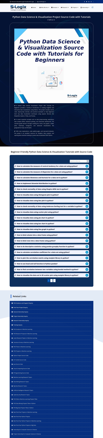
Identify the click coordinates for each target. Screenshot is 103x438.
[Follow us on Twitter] (86, 2)
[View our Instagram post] (54, 20)
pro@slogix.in (41, 1)
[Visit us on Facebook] (84, 2)
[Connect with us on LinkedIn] (88, 2)
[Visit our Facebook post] (48, 20)
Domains (54, 7)
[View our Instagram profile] (91, 2)
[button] (51, 166)
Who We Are (43, 7)
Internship (84, 7)
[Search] (87, 161)
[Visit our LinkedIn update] (53, 20)
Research (64, 7)
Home (33, 7)
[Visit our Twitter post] (50, 20)
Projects (74, 7)
